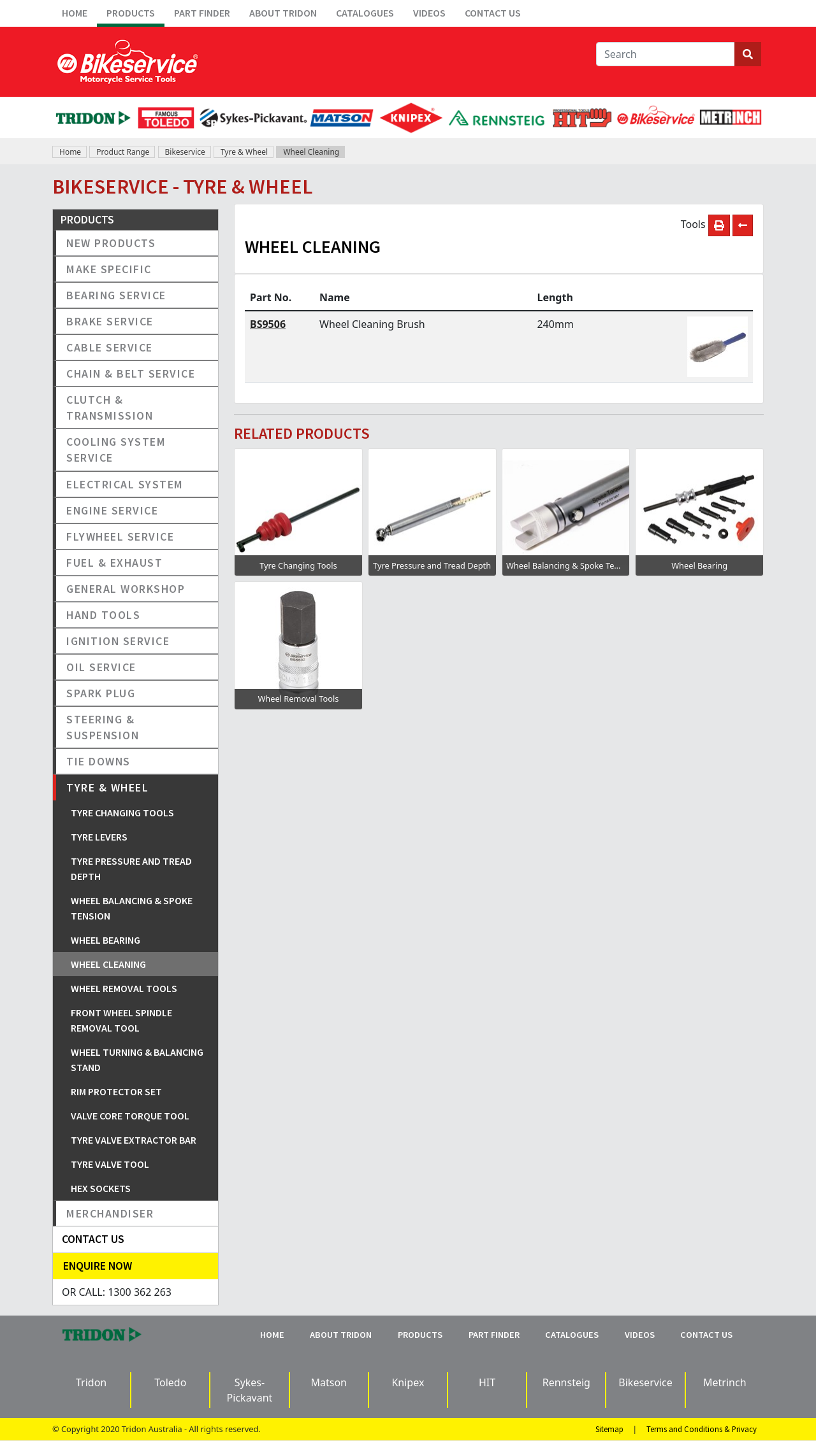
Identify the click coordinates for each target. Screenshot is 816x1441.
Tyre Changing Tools (122, 812)
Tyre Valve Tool (110, 1164)
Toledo (170, 1382)
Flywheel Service (120, 536)
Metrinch (725, 1382)
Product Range (122, 151)
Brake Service (110, 321)
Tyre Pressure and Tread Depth (131, 869)
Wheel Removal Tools (124, 988)
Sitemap (609, 1429)
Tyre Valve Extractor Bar (133, 1139)
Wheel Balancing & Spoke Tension (132, 908)
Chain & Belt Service (130, 373)
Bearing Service (116, 295)
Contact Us (493, 12)
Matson (328, 1382)
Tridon (91, 1382)
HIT (487, 1382)
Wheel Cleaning (311, 151)
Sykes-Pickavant (250, 1390)
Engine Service (112, 510)
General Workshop (125, 588)
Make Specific (109, 269)
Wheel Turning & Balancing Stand (137, 1060)
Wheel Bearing (105, 939)
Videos (429, 12)
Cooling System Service (116, 449)
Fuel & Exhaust (114, 562)
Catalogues (365, 12)
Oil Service (101, 667)
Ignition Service (118, 641)
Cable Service (109, 347)
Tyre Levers (99, 836)
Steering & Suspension (102, 727)
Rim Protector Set (116, 1091)
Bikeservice (185, 151)
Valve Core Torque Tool (130, 1115)
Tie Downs (98, 761)
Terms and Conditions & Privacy (701, 1429)
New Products (111, 243)
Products (130, 12)
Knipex (407, 1382)
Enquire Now (97, 1265)
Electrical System (125, 484)
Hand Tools (103, 614)
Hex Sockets (101, 1188)
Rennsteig (566, 1382)
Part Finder (202, 12)
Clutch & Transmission (109, 407)
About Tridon (283, 12)
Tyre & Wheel (244, 151)
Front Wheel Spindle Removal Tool (121, 1020)
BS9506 (268, 324)
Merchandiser (110, 1213)
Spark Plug (100, 693)
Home (74, 12)
